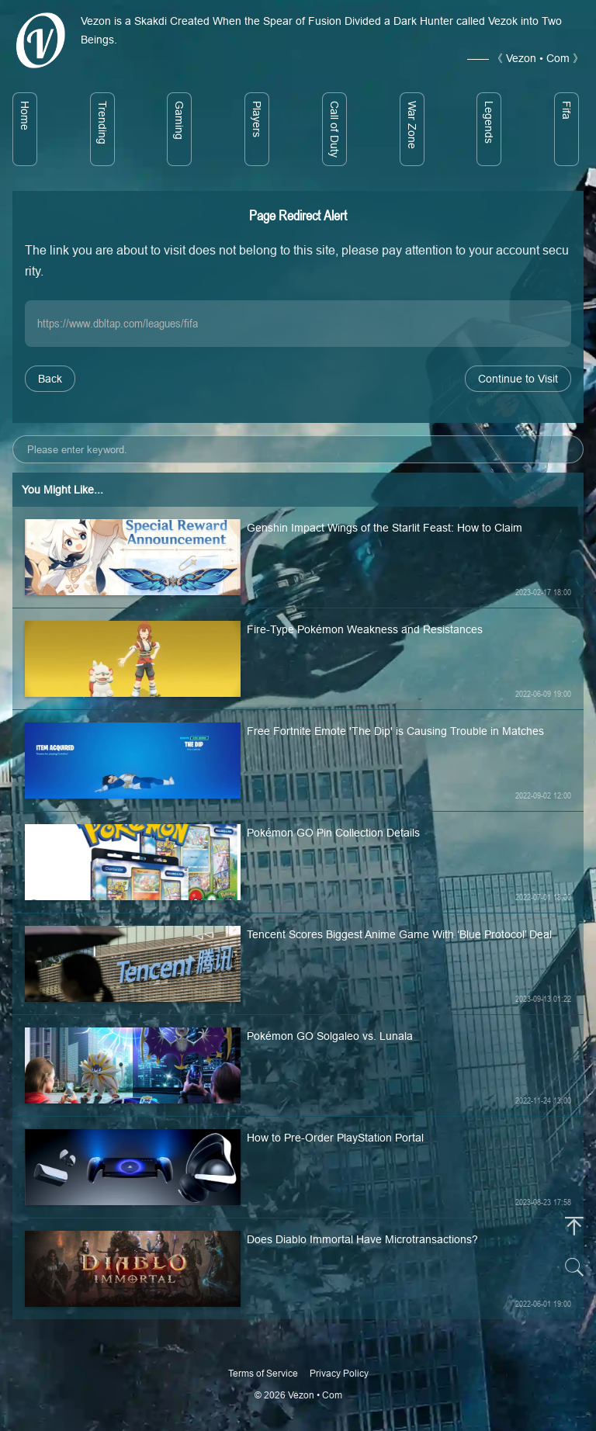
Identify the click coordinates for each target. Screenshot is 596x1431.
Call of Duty (334, 129)
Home (25, 115)
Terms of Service (263, 1373)
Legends (489, 122)
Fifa (566, 110)
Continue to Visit (518, 378)
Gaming (179, 120)
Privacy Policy (339, 1373)
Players (257, 119)
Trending (102, 122)
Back (50, 378)
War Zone (412, 125)
